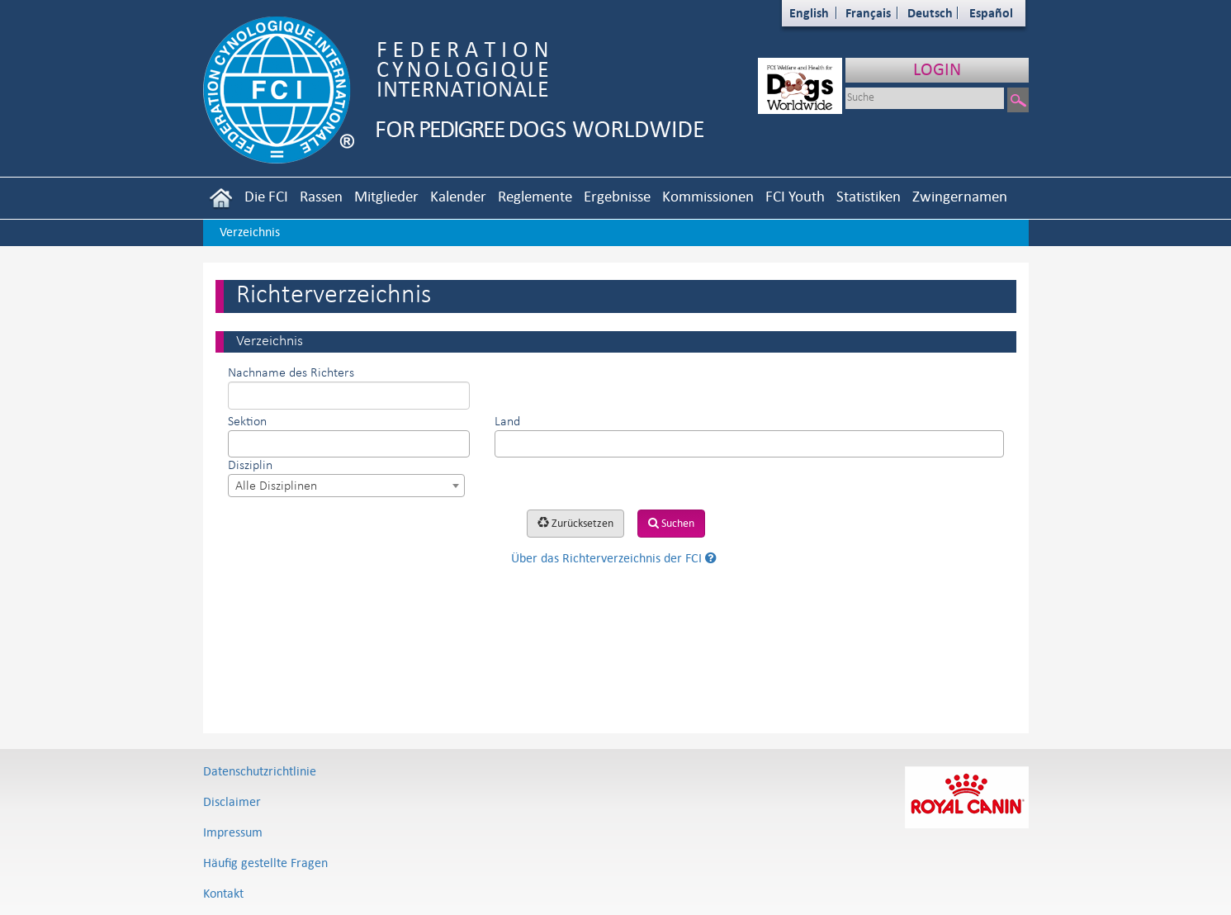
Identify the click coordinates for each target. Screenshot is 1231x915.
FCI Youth (795, 196)
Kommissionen (708, 196)
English (809, 12)
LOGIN (937, 69)
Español (991, 12)
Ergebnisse (617, 196)
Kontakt (223, 893)
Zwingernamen (959, 196)
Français (868, 12)
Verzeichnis (250, 231)
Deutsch (930, 12)
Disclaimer (232, 801)
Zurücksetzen (575, 523)
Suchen (671, 523)
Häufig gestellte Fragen (265, 862)
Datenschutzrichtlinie (259, 771)
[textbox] (238, 443)
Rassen (321, 196)
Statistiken (868, 196)
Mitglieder (386, 196)
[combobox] (349, 444)
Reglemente (535, 196)
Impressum (233, 832)
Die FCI (266, 196)
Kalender (458, 196)
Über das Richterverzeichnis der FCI (614, 558)
